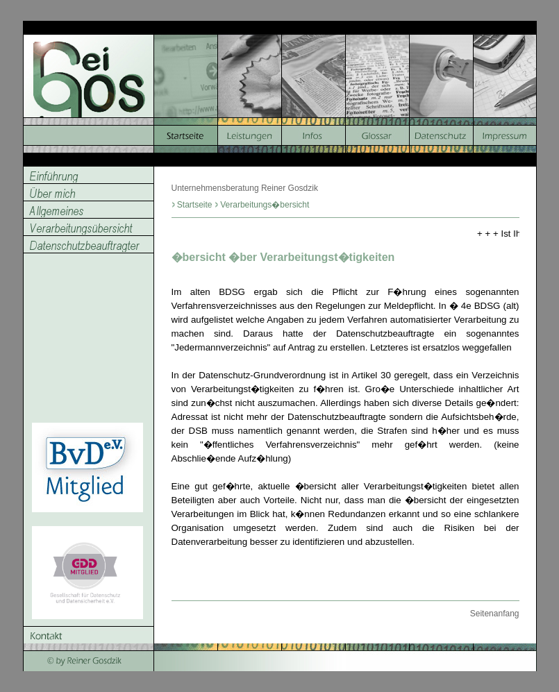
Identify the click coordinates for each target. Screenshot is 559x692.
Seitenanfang (494, 613)
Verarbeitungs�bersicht (264, 205)
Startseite (194, 205)
